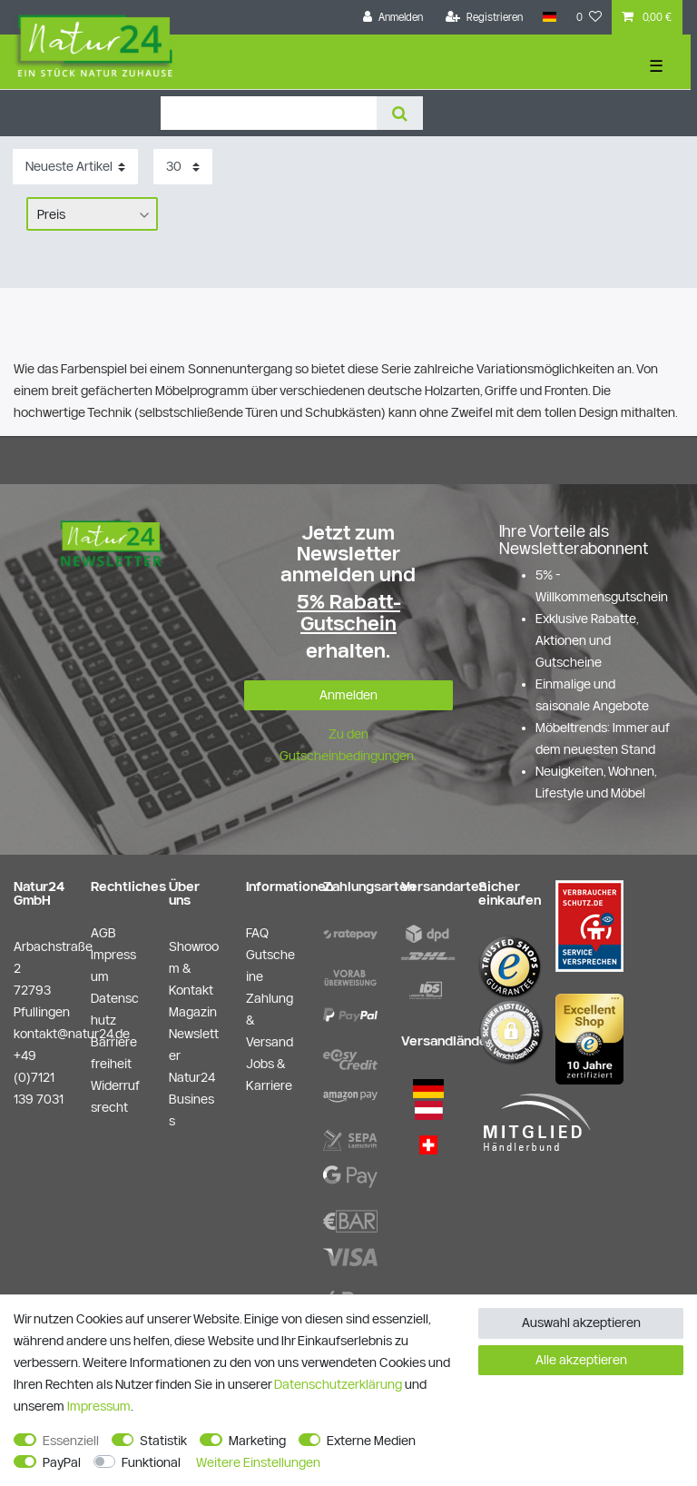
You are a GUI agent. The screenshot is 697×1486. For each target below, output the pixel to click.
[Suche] (400, 113)
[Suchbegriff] (269, 113)
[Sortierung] (75, 166)
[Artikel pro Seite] (182, 166)
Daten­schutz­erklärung (338, 1384)
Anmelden (348, 695)
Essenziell (71, 1440)
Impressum (99, 1406)
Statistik (163, 1440)
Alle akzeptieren (581, 1359)
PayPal (62, 1462)
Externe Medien (371, 1440)
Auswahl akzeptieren (581, 1322)
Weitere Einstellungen (258, 1462)
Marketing (257, 1440)
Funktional (151, 1462)
